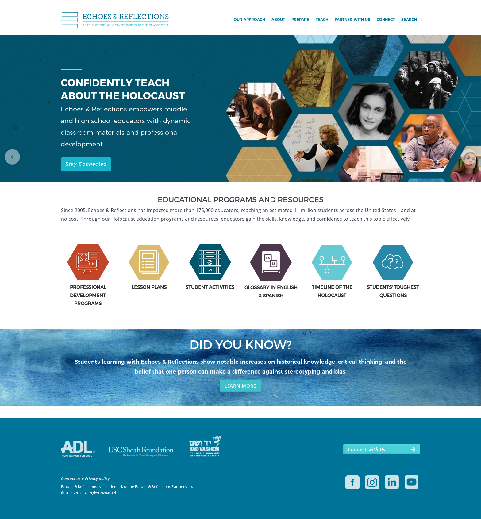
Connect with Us (366, 449)
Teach (322, 19)
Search (409, 19)
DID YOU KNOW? (241, 344)
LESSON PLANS (149, 287)
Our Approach (249, 19)
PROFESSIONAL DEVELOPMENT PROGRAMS (88, 295)
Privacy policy (97, 478)
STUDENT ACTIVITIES (210, 287)
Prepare (300, 19)
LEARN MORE (240, 386)
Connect (386, 19)
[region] (240, 115)
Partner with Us (352, 19)
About (278, 19)
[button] (12, 157)
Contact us (71, 478)
